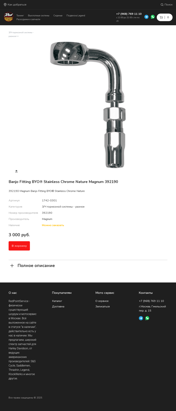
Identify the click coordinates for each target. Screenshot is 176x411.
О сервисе (102, 301)
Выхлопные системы (38, 15)
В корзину (19, 246)
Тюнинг (20, 15)
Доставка (58, 306)
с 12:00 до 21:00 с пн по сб (128, 19)
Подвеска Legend (76, 15)
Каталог (57, 301)
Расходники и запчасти (28, 19)
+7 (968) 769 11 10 (129, 14)
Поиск (166, 5)
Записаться (102, 306)
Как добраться (14, 5)
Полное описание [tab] (32, 265)
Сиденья (57, 15)
